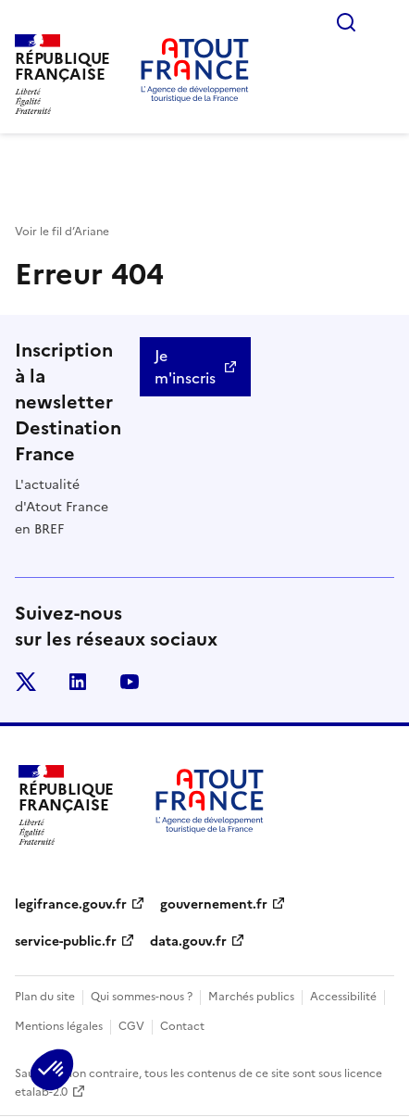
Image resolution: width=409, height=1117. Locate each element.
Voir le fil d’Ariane (62, 231)
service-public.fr (66, 941)
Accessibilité (343, 996)
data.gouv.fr (188, 941)
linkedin (77, 681)
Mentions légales (59, 1026)
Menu (383, 22)
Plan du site (45, 996)
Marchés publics (251, 996)
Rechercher (346, 22)
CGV (131, 1026)
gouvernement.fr (213, 904)
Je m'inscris (185, 367)
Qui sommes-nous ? (141, 996)
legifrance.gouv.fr (71, 904)
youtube (129, 681)
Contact (182, 1026)
